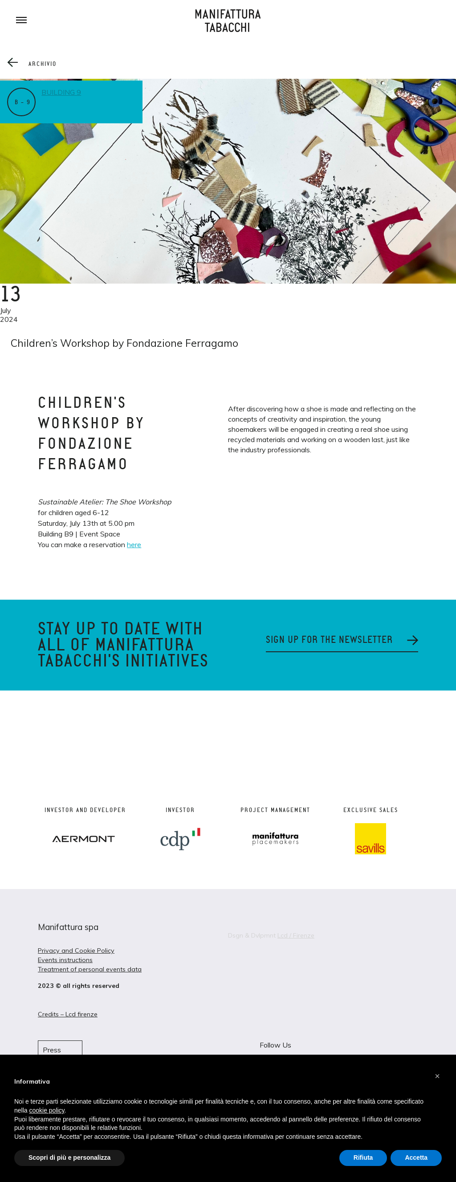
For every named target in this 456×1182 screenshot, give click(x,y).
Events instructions (65, 960)
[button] (437, 1076)
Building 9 (62, 92)
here (134, 544)
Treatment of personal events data (90, 969)
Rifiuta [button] (363, 1157)
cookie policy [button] (46, 1110)
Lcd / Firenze (295, 935)
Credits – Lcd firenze (68, 1014)
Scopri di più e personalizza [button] (69, 1157)
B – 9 (22, 102)
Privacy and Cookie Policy (76, 950)
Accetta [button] (416, 1157)
